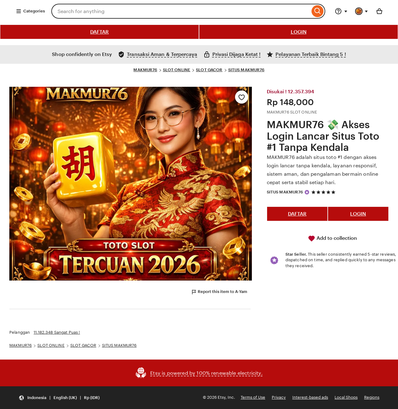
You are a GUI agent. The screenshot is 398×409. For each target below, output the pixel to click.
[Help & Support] (341, 11)
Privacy (279, 397)
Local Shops (346, 397)
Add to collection (332, 238)
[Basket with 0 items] (379, 11)
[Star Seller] (307, 192)
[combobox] (180, 11)
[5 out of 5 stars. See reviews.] (324, 192)
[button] (59, 397)
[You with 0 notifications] (361, 11)
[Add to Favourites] (241, 97)
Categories (30, 11)
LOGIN (299, 32)
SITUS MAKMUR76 (246, 69)
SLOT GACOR (209, 69)
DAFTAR (99, 32)
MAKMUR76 (145, 69)
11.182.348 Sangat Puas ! (57, 332)
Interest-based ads (310, 397)
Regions (371, 397)
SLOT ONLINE (176, 69)
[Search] (317, 11)
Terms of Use (253, 397)
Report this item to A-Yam (219, 292)
